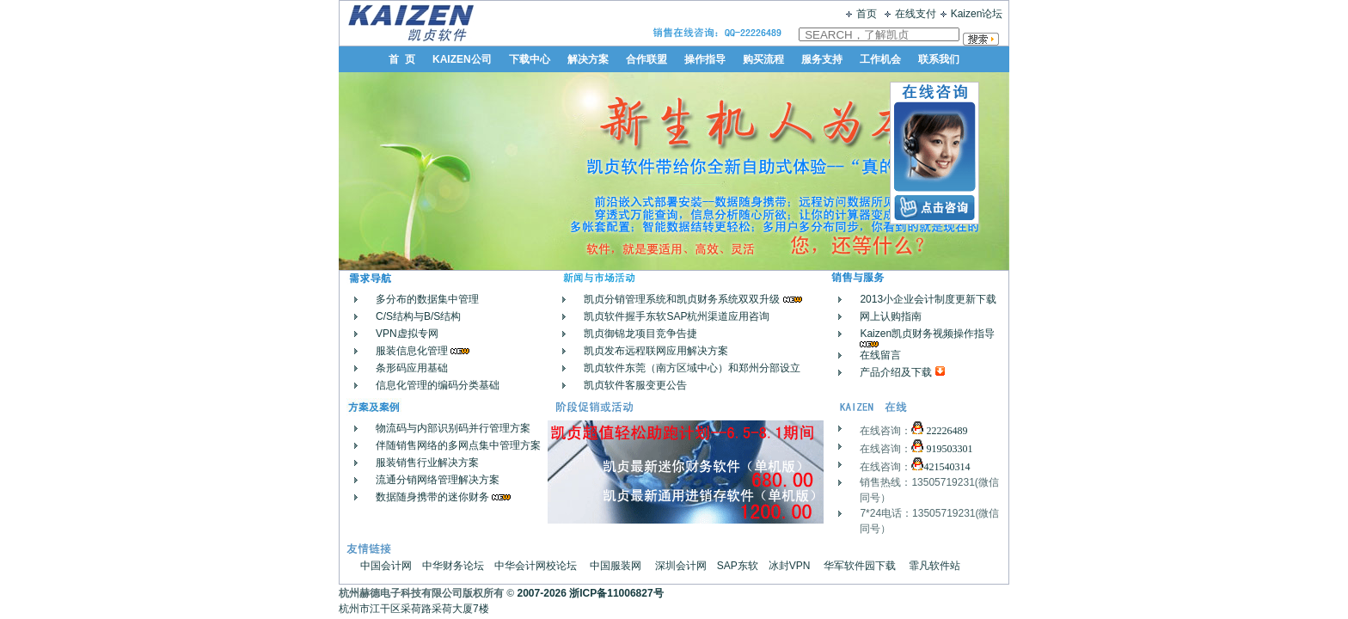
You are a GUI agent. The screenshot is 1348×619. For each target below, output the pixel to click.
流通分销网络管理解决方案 (437, 480)
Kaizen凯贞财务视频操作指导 (927, 334)
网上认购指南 (891, 316)
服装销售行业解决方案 (427, 463)
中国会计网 (386, 566)
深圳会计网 (681, 566)
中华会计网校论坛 (535, 566)
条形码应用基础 (412, 368)
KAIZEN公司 (462, 59)
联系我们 (938, 59)
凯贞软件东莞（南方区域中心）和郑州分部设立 (692, 368)
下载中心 (529, 59)
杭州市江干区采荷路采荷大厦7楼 (420, 609)
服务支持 (821, 59)
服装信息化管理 (412, 351)
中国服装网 (615, 566)
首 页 (402, 59)
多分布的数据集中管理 (427, 299)
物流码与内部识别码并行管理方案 (453, 428)
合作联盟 (646, 59)
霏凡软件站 (934, 566)
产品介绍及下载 (896, 372)
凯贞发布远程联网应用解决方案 (656, 351)
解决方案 (588, 59)
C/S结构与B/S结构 (418, 316)
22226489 (945, 431)
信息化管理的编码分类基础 (437, 385)
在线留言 (880, 355)
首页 (866, 14)
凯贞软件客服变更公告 (635, 385)
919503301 (947, 449)
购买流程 (763, 59)
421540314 (946, 467)
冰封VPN (790, 566)
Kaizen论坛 (977, 14)
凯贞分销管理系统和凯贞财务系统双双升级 (683, 299)
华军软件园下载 (860, 566)
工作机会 (880, 59)
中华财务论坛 (453, 566)
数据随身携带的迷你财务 (432, 497)
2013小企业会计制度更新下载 (928, 299)
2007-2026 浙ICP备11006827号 (591, 593)
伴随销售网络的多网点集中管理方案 (458, 445)
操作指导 (705, 59)
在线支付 (915, 14)
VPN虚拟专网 (407, 334)
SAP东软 (737, 566)
